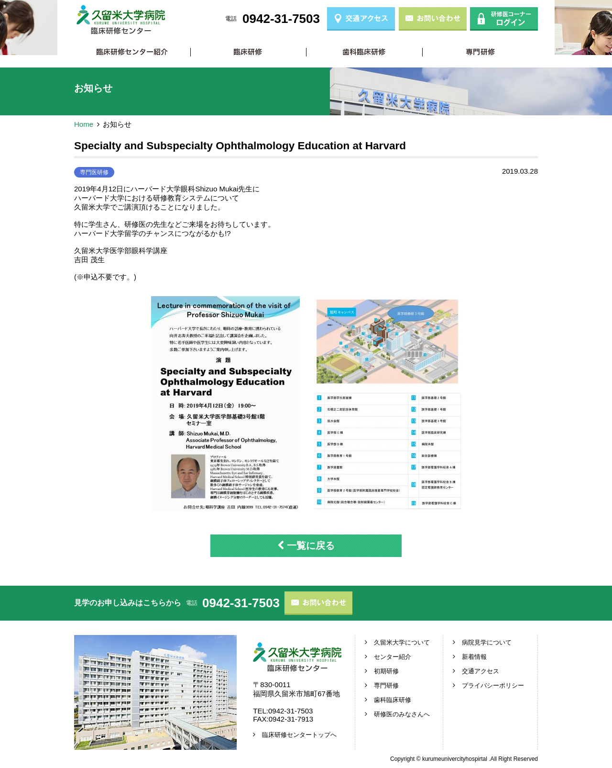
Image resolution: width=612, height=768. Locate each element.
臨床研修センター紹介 (132, 52)
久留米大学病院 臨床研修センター (120, 19)
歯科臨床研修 (364, 52)
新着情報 (474, 656)
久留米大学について (402, 642)
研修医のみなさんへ (402, 714)
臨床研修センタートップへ (299, 734)
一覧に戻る (306, 545)
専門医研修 (94, 172)
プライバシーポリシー (493, 685)
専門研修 (480, 52)
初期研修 (248, 52)
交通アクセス (480, 671)
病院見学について (487, 642)
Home (83, 124)
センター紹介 (392, 656)
